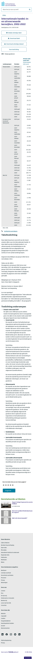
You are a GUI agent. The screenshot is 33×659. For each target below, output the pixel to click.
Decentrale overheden (7, 575)
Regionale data (5, 555)
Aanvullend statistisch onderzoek (10, 553)
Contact (3, 591)
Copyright (3, 616)
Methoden (4, 560)
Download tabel (14, 38)
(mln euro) (27, 61)
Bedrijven (3, 571)
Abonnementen (5, 628)
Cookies (3, 619)
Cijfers (4, 15)
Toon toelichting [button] (14, 49)
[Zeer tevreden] (15, 485)
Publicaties (4, 558)
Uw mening (28, 658)
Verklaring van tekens (10, 231)
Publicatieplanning (6, 641)
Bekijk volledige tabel (14, 33)
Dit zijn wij (4, 596)
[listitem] (2, 634)
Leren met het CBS (6, 603)
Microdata (3, 550)
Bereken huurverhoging (7, 545)
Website (3, 614)
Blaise (2, 562)
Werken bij (4, 601)
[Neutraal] (9, 485)
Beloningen (4, 583)
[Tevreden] (12, 485)
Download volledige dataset (14, 44)
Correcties (4, 606)
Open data (4, 548)
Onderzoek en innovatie (7, 598)
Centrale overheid (6, 573)
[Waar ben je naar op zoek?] (16, 10)
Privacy (3, 580)
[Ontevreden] (6, 485)
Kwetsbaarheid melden (7, 623)
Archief (3, 626)
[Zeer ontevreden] (3, 485)
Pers (2, 593)
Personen (3, 578)
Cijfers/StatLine (5, 543)
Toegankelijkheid (5, 621)
